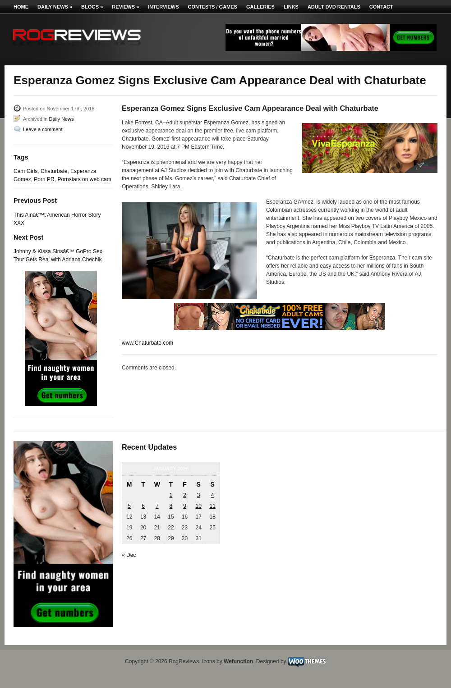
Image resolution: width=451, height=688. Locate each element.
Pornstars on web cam (84, 179)
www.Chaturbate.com (147, 343)
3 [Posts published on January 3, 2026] (198, 495)
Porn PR (44, 179)
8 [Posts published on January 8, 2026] (171, 506)
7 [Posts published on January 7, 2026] (157, 506)
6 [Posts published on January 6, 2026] (143, 506)
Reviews (125, 6)
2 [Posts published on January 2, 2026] (184, 495)
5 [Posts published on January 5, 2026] (129, 506)
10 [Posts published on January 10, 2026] (198, 506)
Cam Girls (25, 171)
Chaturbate (54, 171)
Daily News (54, 6)
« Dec (129, 555)
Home (21, 6)
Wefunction (238, 661)
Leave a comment (42, 129)
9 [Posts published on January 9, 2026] (184, 506)
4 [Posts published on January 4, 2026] (212, 495)
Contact (381, 6)
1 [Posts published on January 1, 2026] (171, 495)
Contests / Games (212, 6)
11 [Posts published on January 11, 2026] (212, 506)
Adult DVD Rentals (334, 6)
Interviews (163, 6)
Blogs (92, 6)
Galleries (260, 6)
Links (291, 6)
